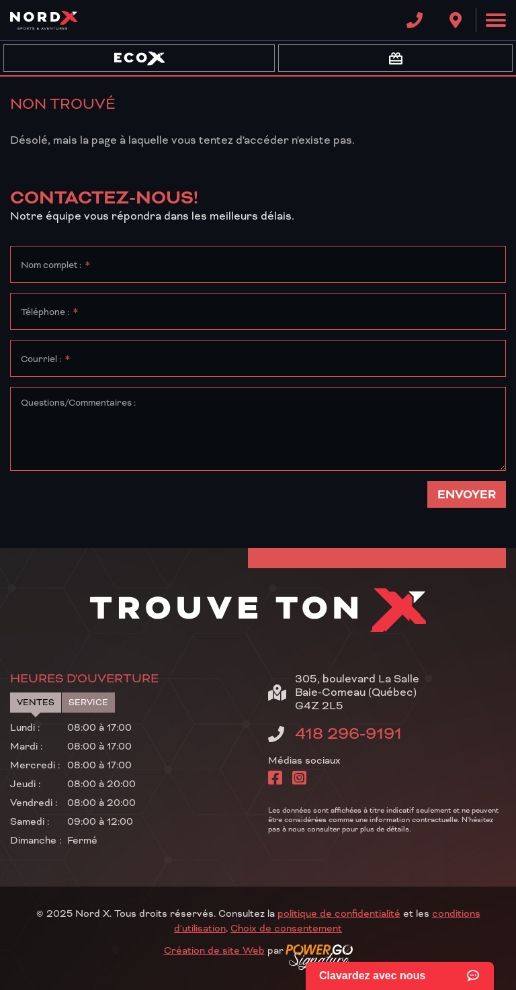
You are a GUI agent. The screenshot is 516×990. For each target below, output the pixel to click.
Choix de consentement (286, 929)
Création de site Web (214, 951)
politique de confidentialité (338, 914)
